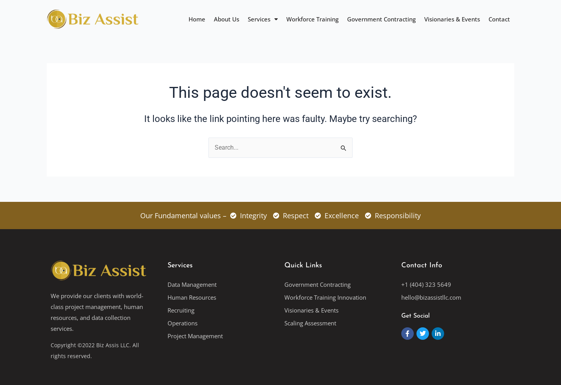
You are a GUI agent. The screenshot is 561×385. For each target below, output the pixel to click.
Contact (499, 19)
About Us (226, 19)
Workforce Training (312, 19)
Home (197, 19)
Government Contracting (381, 19)
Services (263, 19)
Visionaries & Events (452, 19)
